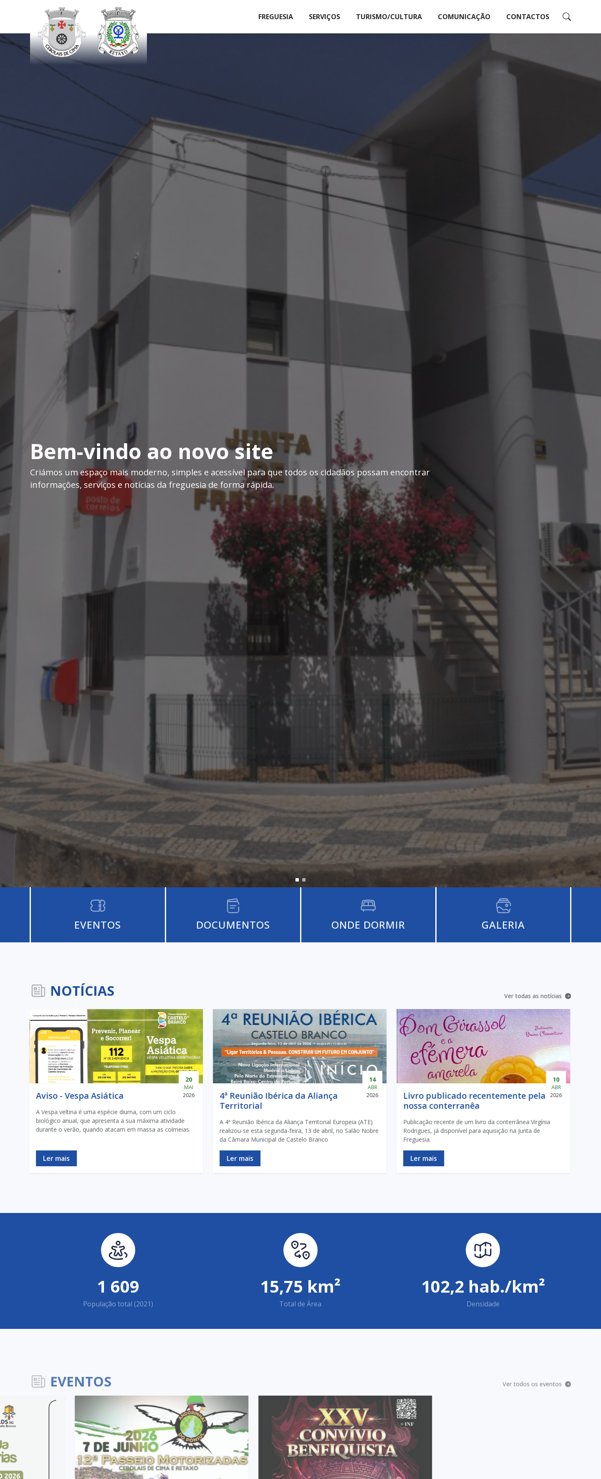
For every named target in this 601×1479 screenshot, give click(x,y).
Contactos (527, 16)
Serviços (324, 16)
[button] (297, 879)
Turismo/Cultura (389, 16)
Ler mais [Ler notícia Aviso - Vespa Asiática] (32, 1158)
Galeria (503, 925)
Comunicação (464, 16)
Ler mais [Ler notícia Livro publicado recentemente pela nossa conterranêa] (399, 1158)
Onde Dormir (368, 925)
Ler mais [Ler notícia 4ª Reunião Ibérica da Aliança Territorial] (215, 1158)
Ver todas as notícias (537, 996)
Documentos (233, 925)
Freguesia (275, 16)
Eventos (97, 925)
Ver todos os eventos (537, 1386)
